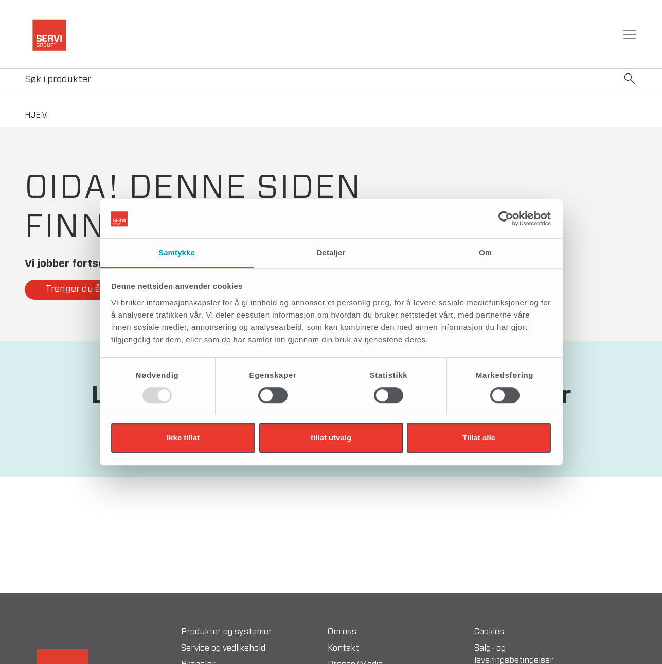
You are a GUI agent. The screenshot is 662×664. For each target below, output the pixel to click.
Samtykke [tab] (176, 252)
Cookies (489, 632)
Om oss (342, 632)
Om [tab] (485, 252)
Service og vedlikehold (223, 648)
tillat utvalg (331, 437)
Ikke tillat (183, 437)
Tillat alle (478, 437)
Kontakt (343, 648)
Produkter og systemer (226, 632)
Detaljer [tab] (331, 252)
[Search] (331, 79)
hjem (36, 115)
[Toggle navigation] (629, 34)
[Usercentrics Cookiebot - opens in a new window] (506, 219)
